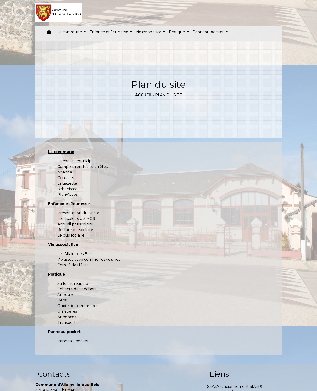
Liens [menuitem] (62, 300)
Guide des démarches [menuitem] (77, 306)
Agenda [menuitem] (64, 172)
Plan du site (168, 95)
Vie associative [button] (149, 32)
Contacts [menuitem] (65, 178)
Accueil (143, 95)
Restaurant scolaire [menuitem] (75, 230)
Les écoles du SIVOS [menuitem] (76, 218)
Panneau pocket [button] (209, 32)
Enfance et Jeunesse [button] (109, 32)
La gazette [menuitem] (67, 183)
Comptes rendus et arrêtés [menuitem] (82, 166)
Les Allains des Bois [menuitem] (74, 254)
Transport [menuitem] (66, 322)
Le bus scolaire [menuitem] (71, 235)
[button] (49, 33)
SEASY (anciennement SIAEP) (234, 386)
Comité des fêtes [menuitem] (72, 265)
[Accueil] (58, 12)
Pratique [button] (177, 32)
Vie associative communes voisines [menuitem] (88, 259)
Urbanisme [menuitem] (67, 189)
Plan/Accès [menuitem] (67, 194)
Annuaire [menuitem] (66, 294)
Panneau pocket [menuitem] (73, 341)
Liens (219, 373)
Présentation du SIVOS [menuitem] (78, 213)
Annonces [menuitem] (66, 317)
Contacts (54, 373)
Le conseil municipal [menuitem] (76, 161)
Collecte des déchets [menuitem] (76, 289)
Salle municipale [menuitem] (72, 283)
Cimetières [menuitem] (67, 311)
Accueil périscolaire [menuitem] (75, 224)
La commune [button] (70, 32)
